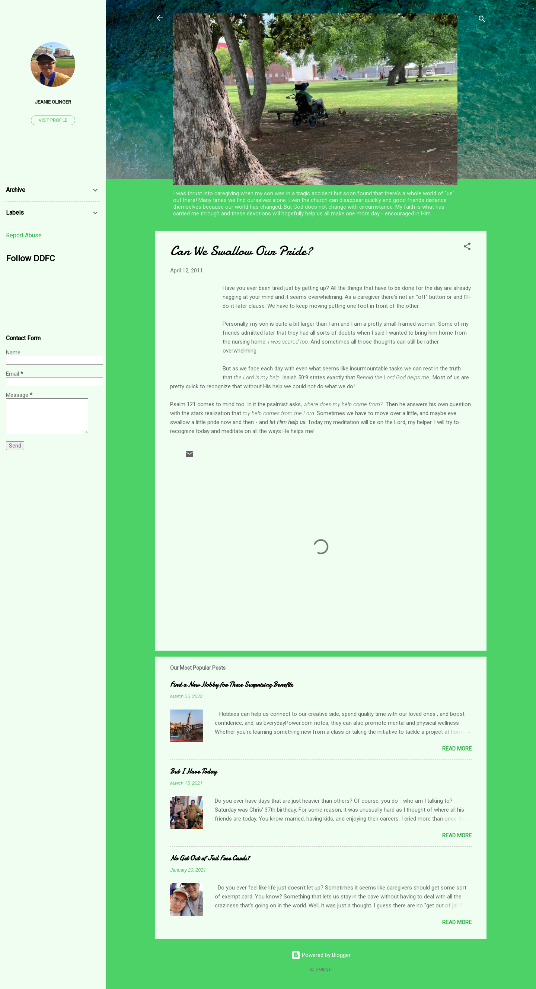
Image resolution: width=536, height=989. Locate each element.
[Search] (482, 20)
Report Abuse (24, 235)
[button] (467, 247)
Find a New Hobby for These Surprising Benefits (231, 684)
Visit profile (53, 120)
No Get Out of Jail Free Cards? (210, 858)
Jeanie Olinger (53, 102)
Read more (457, 748)
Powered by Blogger (321, 955)
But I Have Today (193, 771)
